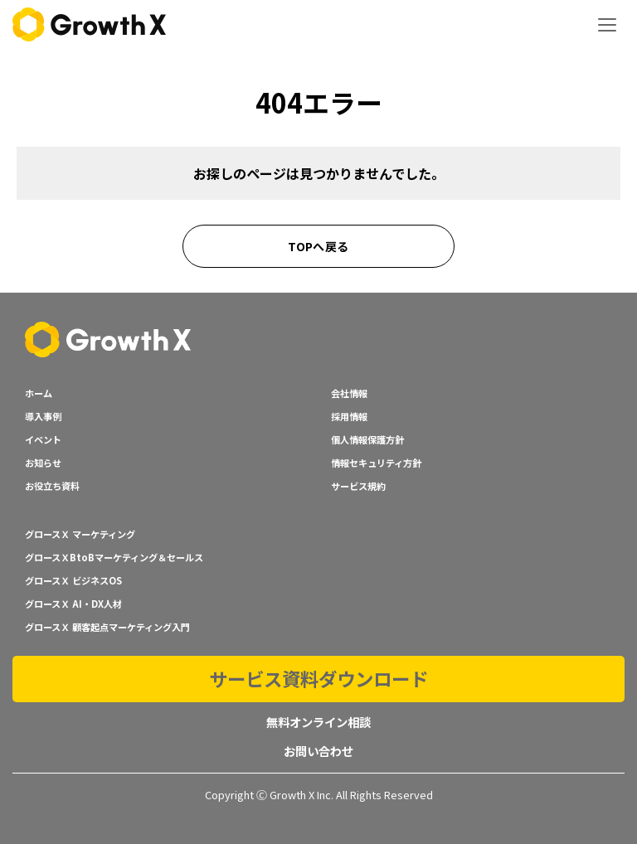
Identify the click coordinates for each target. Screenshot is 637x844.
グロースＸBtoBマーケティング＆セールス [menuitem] (114, 557)
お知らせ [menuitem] (43, 462)
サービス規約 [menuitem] (358, 485)
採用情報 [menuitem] (349, 416)
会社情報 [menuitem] (349, 393)
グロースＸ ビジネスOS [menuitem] (73, 580)
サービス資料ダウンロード (318, 678)
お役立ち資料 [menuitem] (52, 485)
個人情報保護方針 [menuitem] (367, 439)
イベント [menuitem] (43, 439)
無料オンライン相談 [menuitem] (318, 721)
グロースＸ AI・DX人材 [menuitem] (73, 603)
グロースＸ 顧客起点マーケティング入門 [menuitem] (107, 626)
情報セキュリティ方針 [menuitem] (376, 462)
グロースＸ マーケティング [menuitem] (80, 534)
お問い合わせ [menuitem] (318, 750)
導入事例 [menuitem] (43, 416)
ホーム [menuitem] (38, 393)
